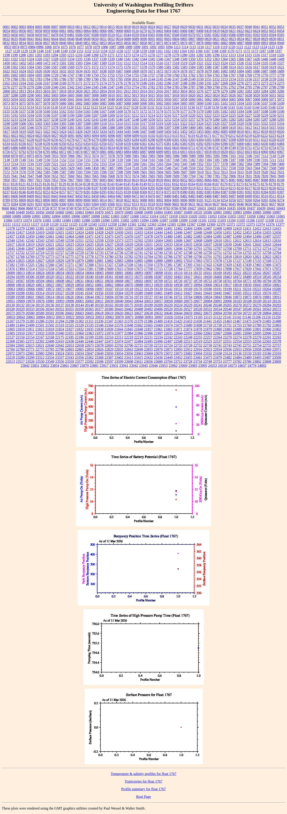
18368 (118, 277)
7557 (224, 168)
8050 (175, 180)
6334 (6, 144)
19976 (40, 301)
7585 (46, 172)
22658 (79, 345)
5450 (167, 132)
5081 (70, 103)
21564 (108, 325)
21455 (217, 321)
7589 (70, 172)
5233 (14, 119)
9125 (208, 200)
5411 (240, 128)
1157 (127, 51)
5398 (175, 128)
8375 (167, 192)
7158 (111, 160)
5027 (240, 95)
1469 (38, 63)
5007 (87, 95)
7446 (87, 168)
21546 (99, 325)
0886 (232, 43)
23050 (108, 353)
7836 (256, 176)
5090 (143, 103)
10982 (227, 212)
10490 (148, 212)
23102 (207, 353)
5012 (127, 95)
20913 (60, 317)
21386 (148, 321)
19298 (20, 293)
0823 (232, 39)
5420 (30, 132)
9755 (102, 208)
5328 (232, 123)
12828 (49, 261)
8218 (256, 188)
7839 (264, 176)
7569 (280, 168)
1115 (192, 47)
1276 (151, 55)
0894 (272, 43)
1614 (232, 67)
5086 (111, 103)
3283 (256, 91)
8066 (208, 180)
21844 (118, 329)
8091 (272, 180)
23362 (89, 357)
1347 (167, 59)
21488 (276, 321)
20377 (99, 309)
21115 (207, 317)
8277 (70, 192)
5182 (224, 111)
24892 (261, 365)
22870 (158, 349)
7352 (200, 164)
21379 (138, 321)
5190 (280, 111)
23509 (276, 357)
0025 (159, 27)
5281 (224, 119)
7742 (200, 176)
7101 (232, 156)
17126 (227, 261)
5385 (95, 128)
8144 (119, 184)
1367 (248, 59)
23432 (148, 357)
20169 (118, 305)
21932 (39, 333)
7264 (167, 164)
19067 (40, 289)
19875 (247, 297)
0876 (183, 43)
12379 (20, 228)
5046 (95, 99)
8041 (167, 180)
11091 (115, 220)
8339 (127, 192)
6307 (224, 140)
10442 (270, 208)
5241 (79, 119)
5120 (70, 107)
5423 (54, 132)
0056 (22, 31)
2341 (62, 87)
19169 (187, 289)
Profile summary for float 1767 (143, 789)
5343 (14, 128)
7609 (192, 172)
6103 (159, 136)
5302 (38, 123)
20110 (266, 301)
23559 (69, 361)
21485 (266, 321)
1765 (216, 75)
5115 (38, 107)
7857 (14, 180)
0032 (208, 27)
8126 (46, 184)
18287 (276, 273)
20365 (89, 309)
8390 (232, 192)
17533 (39, 269)
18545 (266, 277)
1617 (256, 67)
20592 (49, 313)
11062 (261, 216)
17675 (138, 269)
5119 (62, 107)
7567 (264, 168)
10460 (59, 212)
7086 (176, 156)
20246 (207, 305)
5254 (175, 119)
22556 (256, 341)
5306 (70, 123)
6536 (30, 148)
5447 (143, 132)
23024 (59, 353)
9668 (29, 208)
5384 (87, 128)
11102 (212, 220)
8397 (280, 192)
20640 (168, 313)
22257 (207, 337)
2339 (46, 87)
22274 (237, 337)
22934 (217, 349)
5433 (95, 132)
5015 (151, 95)
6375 (159, 144)
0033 (216, 27)
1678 (200, 71)
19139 (158, 289)
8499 (248, 196)
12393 (118, 228)
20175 (128, 305)
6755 (280, 148)
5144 (255, 107)
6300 (167, 140)
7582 (38, 172)
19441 (197, 293)
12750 (207, 253)
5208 (103, 115)
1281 (191, 55)
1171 (238, 51)
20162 (108, 305)
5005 (70, 95)
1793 (111, 79)
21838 (99, 329)
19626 (69, 297)
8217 (248, 188)
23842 (25, 365)
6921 (232, 152)
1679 (208, 71)
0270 (143, 31)
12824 (10, 261)
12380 (30, 228)
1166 (199, 51)
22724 (168, 345)
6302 (183, 140)
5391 (135, 128)
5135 (183, 107)
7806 (232, 176)
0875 (175, 43)
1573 (103, 67)
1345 (151, 59)
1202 (38, 55)
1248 (86, 55)
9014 (103, 200)
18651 (99, 281)
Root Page (143, 797)
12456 (276, 232)
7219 (38, 164)
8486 (208, 196)
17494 (20, 269)
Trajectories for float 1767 (143, 781)
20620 (118, 313)
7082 (143, 156)
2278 (22, 87)
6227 (22, 140)
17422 (207, 265)
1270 (103, 55)
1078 (88, 47)
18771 (247, 281)
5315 (127, 123)
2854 (103, 91)
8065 (200, 180)
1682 (224, 71)
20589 (39, 313)
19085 (79, 289)
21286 (39, 321)
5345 (22, 128)
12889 (168, 261)
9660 (5, 208)
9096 (183, 200)
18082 (128, 273)
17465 (256, 265)
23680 (158, 361)
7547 (175, 168)
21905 (10, 333)
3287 (6, 95)
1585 (200, 67)
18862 (108, 285)
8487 (216, 196)
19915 (276, 297)
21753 (237, 325)
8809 (22, 200)
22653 (69, 345)
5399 (183, 128)
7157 (103, 160)
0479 (62, 35)
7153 (70, 160)
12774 (59, 257)
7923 (38, 180)
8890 (46, 200)
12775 (69, 257)
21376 (128, 321)
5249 (143, 119)
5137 (199, 107)
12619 (30, 244)
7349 (192, 164)
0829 (264, 39)
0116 (135, 31)
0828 (256, 39)
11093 (134, 220)
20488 (138, 309)
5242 (87, 119)
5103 (232, 103)
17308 (89, 265)
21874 (187, 329)
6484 (280, 144)
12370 (220, 224)
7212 (280, 160)
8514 (280, 196)
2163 (14, 83)
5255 (183, 119)
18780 (256, 281)
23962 (173, 365)
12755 (247, 253)
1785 (54, 79)
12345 (92, 224)
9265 (264, 200)
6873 (70, 152)
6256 (54, 140)
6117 (183, 136)
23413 (128, 357)
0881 (216, 43)
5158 (30, 111)
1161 (159, 51)
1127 (8, 51)
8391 (240, 192)
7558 (232, 168)
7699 (175, 176)
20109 (256, 301)
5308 (87, 123)
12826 (30, 261)
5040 (62, 99)
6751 (248, 148)
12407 (207, 228)
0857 (135, 43)
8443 (54, 196)
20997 (158, 317)
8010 (127, 180)
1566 (46, 67)
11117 (35, 224)
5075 (22, 103)
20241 (197, 305)
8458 (95, 196)
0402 (159, 31)
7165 (151, 160)
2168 (54, 83)
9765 (166, 208)
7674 (135, 176)
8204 (143, 188)
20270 (237, 305)
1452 (22, 63)
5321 (175, 123)
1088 (120, 47)
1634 (79, 71)
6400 (240, 144)
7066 (71, 156)
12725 (49, 253)
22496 (158, 341)
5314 (119, 123)
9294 (46, 204)
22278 (247, 337)
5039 (54, 99)
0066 (103, 31)
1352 (208, 59)
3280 (232, 91)
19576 (266, 293)
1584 (192, 67)
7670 (119, 176)
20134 (30, 305)
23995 (202, 365)
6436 (264, 144)
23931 (113, 365)
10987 (276, 212)
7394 (264, 164)
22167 (39, 337)
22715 (138, 345)
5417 (6, 132)
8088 (264, 180)
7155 (87, 160)
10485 (128, 212)
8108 (280, 180)
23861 (64, 365)
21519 (59, 325)
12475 (118, 236)
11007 (124, 216)
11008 (134, 216)
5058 (183, 99)
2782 (151, 87)
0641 (30, 39)
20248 (217, 305)
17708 (148, 269)
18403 (178, 277)
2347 (111, 87)
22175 (59, 337)
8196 (87, 188)
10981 (217, 212)
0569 (183, 35)
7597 (111, 172)
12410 (237, 228)
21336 (99, 321)
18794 (266, 281)
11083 (56, 220)
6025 (38, 136)
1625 (30, 71)
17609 (108, 269)
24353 (212, 365)
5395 (151, 128)
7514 (127, 168)
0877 (192, 43)
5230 (272, 115)
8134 (78, 184)
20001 (79, 301)
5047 (103, 99)
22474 (118, 341)
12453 (247, 232)
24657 (242, 365)
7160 (127, 160)
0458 (30, 35)
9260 (248, 200)
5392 (143, 128)
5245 (111, 119)
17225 (30, 265)
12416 (10, 232)
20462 (128, 309)
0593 (264, 35)
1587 (216, 67)
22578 (276, 341)
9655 (264, 204)
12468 (79, 236)
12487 (227, 236)
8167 (216, 184)
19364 (118, 293)
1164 (183, 51)
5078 (46, 103)
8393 (256, 192)
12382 (49, 228)
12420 (49, 232)
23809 (276, 361)
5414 (264, 128)
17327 (108, 265)
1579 (151, 67)
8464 (111, 196)
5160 (46, 111)
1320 (280, 55)
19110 (119, 289)
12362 (141, 224)
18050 (69, 273)
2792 (232, 87)
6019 (272, 132)
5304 (54, 123)
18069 (109, 273)
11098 (173, 220)
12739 (128, 253)
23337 (59, 357)
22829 (108, 349)
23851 (34, 365)
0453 (272, 31)
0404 (167, 31)
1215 (70, 55)
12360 (122, 224)
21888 (237, 329)
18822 (49, 285)
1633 (70, 71)
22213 (118, 337)
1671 (151, 71)
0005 (38, 27)
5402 (208, 128)
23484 (237, 357)
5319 (159, 123)
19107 (109, 289)
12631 (148, 244)
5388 (111, 128)
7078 (111, 156)
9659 (280, 204)
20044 (138, 301)
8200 (119, 188)
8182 (14, 188)
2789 (208, 87)
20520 (168, 309)
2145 (159, 79)
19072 (50, 289)
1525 (232, 63)
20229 (187, 305)
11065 (280, 216)
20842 (20, 317)
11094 (144, 220)
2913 (135, 91)
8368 (135, 192)
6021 (6, 136)
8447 (70, 196)
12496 (256, 236)
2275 (280, 83)
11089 (95, 220)
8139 (94, 184)
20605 (89, 313)
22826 (99, 349)
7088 (184, 156)
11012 (144, 216)
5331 (256, 123)
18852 (89, 285)
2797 (264, 87)
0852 (95, 43)
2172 (87, 83)
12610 (217, 240)
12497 (266, 236)
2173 (95, 83)
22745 (237, 345)
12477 (138, 236)
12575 (128, 240)
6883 (119, 152)
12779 (99, 257)
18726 (178, 281)
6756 (6, 152)
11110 (279, 220)
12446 (178, 232)
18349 (99, 277)
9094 (167, 200)
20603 (79, 313)
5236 (38, 119)
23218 (10, 357)
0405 (175, 31)
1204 (54, 55)
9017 (111, 200)
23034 (79, 353)
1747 (70, 75)
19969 (20, 301)
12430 (118, 232)
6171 (207, 136)
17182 (10, 265)
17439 (247, 265)
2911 (119, 91)
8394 (264, 192)
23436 (158, 357)
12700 (187, 248)
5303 (46, 123)
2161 (280, 79)
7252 (95, 164)
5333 (272, 123)
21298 (69, 321)
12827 (39, 261)
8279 (79, 192)
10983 (237, 212)
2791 (224, 87)
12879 (79, 261)
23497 (266, 357)
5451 (175, 132)
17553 (69, 269)
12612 (237, 240)
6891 (167, 152)
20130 (10, 305)
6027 (55, 136)
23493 (256, 357)
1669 (135, 71)
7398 (272, 164)
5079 (54, 103)
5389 (119, 128)
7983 (87, 180)
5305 (62, 123)
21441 (207, 321)
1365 (232, 59)
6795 (46, 152)
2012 (135, 79)
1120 (231, 47)
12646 (20, 248)
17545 (59, 269)
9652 (256, 204)
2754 (135, 87)
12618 (20, 244)
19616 (59, 297)
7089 (192, 156)
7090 (200, 156)
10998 (95, 216)
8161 (167, 184)
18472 (237, 277)
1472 (46, 63)
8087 (256, 180)
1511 (119, 63)
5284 (248, 119)
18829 (69, 285)
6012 (256, 132)
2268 (224, 83)
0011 (78, 27)
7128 (280, 156)
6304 (200, 140)
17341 (138, 265)
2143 (143, 79)
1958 (127, 79)
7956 (62, 180)
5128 (134, 107)
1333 (62, 59)
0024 (151, 27)
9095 (175, 200)
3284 (264, 91)
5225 (232, 115)
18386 (148, 277)
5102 (224, 103)
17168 (266, 261)
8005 (103, 180)
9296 (54, 204)
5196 (46, 115)
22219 (138, 337)
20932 (89, 317)
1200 (22, 55)
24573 (232, 365)
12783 (138, 257)
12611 (227, 240)
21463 (227, 321)
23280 (20, 357)
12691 (168, 248)
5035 (22, 99)
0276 (151, 31)
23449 (168, 357)
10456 (39, 212)
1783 (38, 79)
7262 (151, 164)
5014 (143, 95)
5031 (272, 95)
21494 (20, 325)
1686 (256, 71)
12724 (39, 253)
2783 (159, 87)
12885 (138, 261)
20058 (168, 301)
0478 (54, 35)
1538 (6, 67)
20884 (40, 317)
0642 (38, 39)
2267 (216, 83)
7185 (216, 160)
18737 (187, 281)
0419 (216, 31)
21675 (178, 325)
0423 (248, 31)
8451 (87, 196)
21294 (59, 321)
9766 (174, 208)
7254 (111, 164)
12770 (39, 257)
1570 (79, 67)
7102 (240, 156)
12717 (10, 253)
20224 (178, 305)
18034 (59, 273)
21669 (158, 325)
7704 (192, 176)
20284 (266, 305)
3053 (175, 91)
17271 (69, 265)
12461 (49, 236)
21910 (20, 333)
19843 (217, 297)
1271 (111, 55)
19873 (237, 297)
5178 (192, 111)
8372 (151, 192)
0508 (95, 35)
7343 (175, 164)
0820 (208, 39)
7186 (224, 160)
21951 (69, 333)
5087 (119, 103)
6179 (224, 136)
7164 (143, 160)
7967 (70, 180)
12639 (227, 244)
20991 (148, 317)
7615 (240, 172)
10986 (266, 212)
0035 (232, 27)
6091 (71, 136)
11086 (85, 220)
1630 (46, 71)
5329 (240, 123)
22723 (158, 345)
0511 (119, 35)
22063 (207, 333)
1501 (62, 63)
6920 (224, 152)
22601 (20, 345)
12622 (59, 244)
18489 (247, 277)
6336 (22, 144)
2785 (175, 87)
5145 (263, 107)
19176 (197, 289)
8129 (62, 184)
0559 (135, 35)
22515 (187, 341)
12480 (168, 236)
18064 (89, 273)
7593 (79, 172)
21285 (30, 321)
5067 (248, 99)
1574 (111, 67)
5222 (208, 115)
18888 (138, 285)
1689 (280, 71)
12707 (217, 248)
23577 (79, 361)
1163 (175, 51)
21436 (197, 321)
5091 (151, 103)
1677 (192, 71)
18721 (168, 281)
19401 (158, 293)
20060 (178, 301)
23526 (30, 361)
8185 (38, 188)
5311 (111, 123)
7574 (14, 172)
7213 (6, 164)
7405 (14, 168)
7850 (6, 180)
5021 (200, 95)
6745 (200, 148)
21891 (256, 329)
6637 (127, 148)
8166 (207, 184)
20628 (148, 313)
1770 (256, 75)
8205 (151, 188)
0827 (248, 39)
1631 (54, 71)
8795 (14, 200)
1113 (177, 47)
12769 (30, 257)
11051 (202, 216)
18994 (197, 285)
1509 (103, 63)
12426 (89, 232)
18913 (148, 285)
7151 (54, 160)
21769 (247, 325)
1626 (38, 71)
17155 (256, 261)
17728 (168, 269)
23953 (163, 365)
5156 (14, 111)
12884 (128, 261)
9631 (192, 204)
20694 (217, 313)
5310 (103, 123)
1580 (159, 67)
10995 (65, 216)
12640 (237, 244)
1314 (240, 55)
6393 (208, 144)
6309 (240, 140)
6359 (127, 144)
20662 (197, 313)
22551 (227, 341)
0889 (256, 43)
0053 (280, 27)
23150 (247, 353)
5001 (38, 95)
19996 (69, 301)
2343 (79, 87)
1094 (169, 47)
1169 (222, 51)
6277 (79, 140)
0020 (143, 27)
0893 (264, 43)
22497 (168, 341)
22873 (168, 349)
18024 (40, 273)
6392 (200, 144)
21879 (207, 329)
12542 (30, 240)
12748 (187, 253)
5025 (224, 95)
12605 (168, 240)
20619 (108, 313)
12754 (237, 253)
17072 (207, 261)
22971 (276, 349)
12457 (10, 236)
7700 (183, 176)
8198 (103, 188)
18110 (178, 273)
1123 (255, 47)
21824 (59, 329)
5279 (208, 119)
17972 (276, 269)
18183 (227, 273)
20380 (108, 309)
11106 (250, 220)
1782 (30, 79)
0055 (14, 31)
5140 (223, 107)
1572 (95, 67)
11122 (63, 224)
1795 (119, 79)
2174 (103, 83)
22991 (49, 353)
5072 (280, 99)
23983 (192, 365)
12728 (69, 253)
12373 (250, 224)
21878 (197, 329)
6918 (208, 152)
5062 (208, 99)
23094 (197, 353)
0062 (70, 31)
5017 (167, 95)
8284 (95, 192)
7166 (159, 160)
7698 (167, 176)
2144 (151, 79)
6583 (54, 148)
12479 (158, 236)
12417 (20, 232)
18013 (20, 273)
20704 (237, 313)
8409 (30, 196)
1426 (256, 59)
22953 (237, 349)
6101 (143, 136)
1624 (22, 71)
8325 (119, 192)
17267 (59, 265)
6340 (54, 144)
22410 (59, 341)
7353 (208, 164)
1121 (239, 47)
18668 (118, 281)
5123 (94, 107)
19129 (148, 289)
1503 (79, 63)
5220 (192, 115)
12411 (247, 228)
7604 (159, 172)
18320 (49, 277)
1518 (175, 63)
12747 (178, 253)
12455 (266, 232)
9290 (22, 204)
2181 (151, 83)
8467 (119, 196)
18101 (168, 273)
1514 (143, 63)
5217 (175, 115)
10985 (256, 212)
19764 (187, 297)
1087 (112, 47)
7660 (70, 176)
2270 (240, 83)
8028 (151, 180)
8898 (70, 200)
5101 (216, 103)
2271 (248, 83)
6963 (272, 152)
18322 (69, 277)
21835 (89, 329)
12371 (230, 224)
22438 (69, 341)
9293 (38, 204)
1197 (278, 51)
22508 (178, 341)
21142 (237, 317)
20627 (138, 313)
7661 (79, 176)
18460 (217, 277)
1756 (143, 75)
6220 (256, 136)
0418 (208, 31)
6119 (191, 136)
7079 (119, 156)
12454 (256, 232)
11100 (193, 220)
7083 (151, 156)
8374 (159, 192)
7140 (22, 160)
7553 (208, 168)
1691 (6, 75)
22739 (207, 345)
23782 (237, 361)
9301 (70, 204)
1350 (192, 59)
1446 (264, 59)
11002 (105, 216)
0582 (216, 35)
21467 (237, 321)
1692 (14, 75)
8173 (240, 184)
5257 (192, 119)
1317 (264, 55)
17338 (128, 265)
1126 (279, 47)
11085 (76, 220)
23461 (197, 357)
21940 (59, 333)
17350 (148, 265)
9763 (150, 208)
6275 (62, 140)
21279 (20, 321)
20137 (59, 305)
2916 (159, 91)
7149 (38, 160)
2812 (14, 91)
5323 (192, 123)
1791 (103, 79)
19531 (256, 293)
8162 (175, 184)
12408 (217, 228)
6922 (240, 152)
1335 (79, 59)
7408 (22, 168)
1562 (14, 67)
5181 (216, 111)
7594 (87, 172)
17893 (217, 269)
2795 (248, 87)
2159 (272, 79)
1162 (167, 51)
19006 (207, 285)
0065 (95, 31)
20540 (227, 309)
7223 (70, 164)
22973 (20, 353)
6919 (216, 152)
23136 (237, 353)
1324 (30, 59)
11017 (163, 216)
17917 (237, 269)
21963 (89, 333)
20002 (89, 301)
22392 (39, 341)
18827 (59, 285)
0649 (87, 39)
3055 (192, 91)
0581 (208, 35)
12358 (112, 224)
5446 (135, 132)
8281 (87, 192)
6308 (232, 140)
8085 (248, 180)
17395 (187, 265)
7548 (183, 168)
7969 (79, 180)
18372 (128, 277)
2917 (167, 91)
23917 (104, 365)
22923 (207, 349)
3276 (200, 91)
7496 (119, 168)
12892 (178, 261)
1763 (200, 75)
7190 (256, 160)
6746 (208, 148)
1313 (232, 55)
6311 (256, 140)
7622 (272, 172)
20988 (139, 317)
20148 (89, 305)
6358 (119, 144)
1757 (151, 75)
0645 (62, 39)
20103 (237, 301)
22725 (178, 345)
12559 (108, 240)
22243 (178, 337)
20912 (50, 317)
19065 (20, 289)
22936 (227, 349)
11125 (73, 224)
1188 (270, 51)
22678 (99, 345)
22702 (118, 345)
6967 (280, 152)
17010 (187, 261)
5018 (175, 95)
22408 (49, 341)
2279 (30, 87)
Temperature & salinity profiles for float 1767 (143, 774)
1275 (143, 55)
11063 (270, 216)
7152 (62, 160)
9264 (256, 200)
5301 (30, 123)
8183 (22, 188)
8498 (240, 196)
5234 (22, 119)
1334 (70, 59)
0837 (46, 43)
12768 (20, 257)
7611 (207, 172)
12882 (108, 261)
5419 (22, 132)
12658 (138, 248)
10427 (191, 208)
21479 (256, 321)
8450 (79, 196)
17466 (266, 265)
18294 (10, 277)
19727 (148, 297)
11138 (82, 224)
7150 (46, 160)
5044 (79, 99)
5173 (151, 111)
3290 (30, 95)
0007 (54, 27)
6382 (175, 144)
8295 (103, 192)
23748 (207, 361)
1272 (119, 55)
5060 (192, 99)
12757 (256, 253)
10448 (10, 212)
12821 (256, 257)
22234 (158, 337)
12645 (10, 248)
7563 (248, 168)
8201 (127, 188)
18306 (30, 277)
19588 (10, 297)
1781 (22, 79)
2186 (167, 83)
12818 (227, 257)
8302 (111, 192)
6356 (103, 144)
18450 (207, 277)
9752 (86, 208)
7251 (87, 164)
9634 (208, 204)
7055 (55, 156)
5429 (87, 132)
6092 (79, 136)
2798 (272, 87)
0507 (87, 35)
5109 (280, 103)
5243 (95, 119)
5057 (175, 99)
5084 (95, 103)
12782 (128, 257)
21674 (168, 325)
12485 (217, 236)
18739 (197, 281)
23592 (89, 361)
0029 (183, 27)
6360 (135, 144)
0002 (14, 27)
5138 (207, 107)
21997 (158, 333)
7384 (248, 164)
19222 (256, 289)
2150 (200, 79)
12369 (211, 224)
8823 (38, 200)
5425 (70, 132)
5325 (208, 123)
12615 (266, 240)
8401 (6, 196)
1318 (272, 55)
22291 (266, 337)
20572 (276, 309)
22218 (128, 337)
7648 (38, 176)
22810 (89, 349)
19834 (207, 297)
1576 (127, 67)
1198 (6, 55)
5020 (192, 95)
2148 (183, 79)
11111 (6, 224)
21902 (276, 329)
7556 (216, 168)
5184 (240, 111)
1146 (40, 51)
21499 (30, 325)
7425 (54, 168)
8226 (272, 188)
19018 (237, 285)
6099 (135, 136)
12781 (118, 257)
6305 (208, 140)
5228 (256, 115)
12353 (102, 224)
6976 (38, 156)
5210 (119, 115)
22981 (30, 353)
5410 (232, 128)
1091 (144, 47)
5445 (127, 132)
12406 (197, 228)
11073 (17, 220)
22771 (30, 349)
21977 (118, 333)
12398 (148, 228)
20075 (187, 301)
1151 (79, 51)
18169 (217, 273)
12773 (49, 257)
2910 (111, 91)
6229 (38, 140)
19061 (276, 285)
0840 (62, 43)
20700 (227, 313)
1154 (103, 51)
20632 (158, 313)
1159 (143, 51)
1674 (175, 71)
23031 (69, 353)
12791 (207, 257)
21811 (30, 329)
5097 (192, 103)
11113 (25, 224)
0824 (240, 39)
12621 (49, 244)
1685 (248, 71)
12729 (79, 253)
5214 (151, 115)
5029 (256, 95)
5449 (159, 132)
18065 (99, 273)
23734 (197, 361)
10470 (99, 212)
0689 (135, 39)
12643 (266, 244)
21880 (217, 329)
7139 (14, 160)
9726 (45, 208)
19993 (59, 301)
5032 (280, 95)
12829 (59, 261)
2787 (192, 87)
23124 (227, 353)
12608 (197, 240)
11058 (251, 216)
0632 (6, 39)
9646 (240, 204)
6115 (175, 136)
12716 (276, 248)
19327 (59, 293)
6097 (119, 136)
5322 (183, 123)
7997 (95, 180)
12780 (108, 257)
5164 (79, 111)
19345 (79, 293)
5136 (191, 107)
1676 (183, 71)
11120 (54, 224)
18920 (158, 285)
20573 (10, 313)
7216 (30, 164)
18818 (20, 285)
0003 (22, 27)
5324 (200, 123)
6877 (87, 152)
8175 (256, 184)
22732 (197, 345)
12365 (171, 224)
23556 (59, 361)
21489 (10, 325)
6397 (232, 144)
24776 (252, 365)
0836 (38, 43)
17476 (10, 269)
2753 (127, 87)
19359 (108, 293)
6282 (119, 140)
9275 (6, 204)
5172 (143, 111)
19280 (276, 289)
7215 (22, 164)
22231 (148, 337)
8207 (167, 188)
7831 (248, 176)
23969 (182, 365)
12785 (158, 257)
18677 (128, 281)
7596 (103, 172)
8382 (200, 192)
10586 (207, 212)
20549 (247, 309)
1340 (119, 59)
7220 (46, 164)
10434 (221, 208)
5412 (248, 128)
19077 (69, 289)
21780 (256, 325)
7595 (95, 172)
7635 (6, 176)
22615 (30, 345)
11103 (221, 220)
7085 (168, 156)
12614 (256, 240)
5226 (240, 115)
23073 (178, 353)
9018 (119, 200)
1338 (103, 59)
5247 (127, 119)
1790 (95, 79)
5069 (264, 99)
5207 (95, 115)
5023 (208, 95)
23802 (256, 361)
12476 (128, 236)
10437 (251, 208)
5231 (280, 115)
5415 (272, 128)
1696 (46, 75)
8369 (143, 192)
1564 (30, 67)
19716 (128, 297)
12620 (39, 244)
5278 (200, 119)
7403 (6, 168)
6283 (127, 140)
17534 (49, 269)
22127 (10, 337)
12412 (256, 228)
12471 (89, 236)
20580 (30, 313)
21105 (198, 317)
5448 (151, 132)
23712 (178, 361)
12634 (178, 244)
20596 (59, 313)
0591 (248, 35)
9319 (159, 204)
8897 (62, 200)
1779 (6, 79)
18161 (207, 273)
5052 (143, 99)
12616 (276, 240)
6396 (224, 144)
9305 (103, 204)
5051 (135, 99)
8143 (111, 184)
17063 (197, 261)
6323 (264, 140)
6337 (30, 144)
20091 (217, 301)
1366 (240, 59)
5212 (135, 115)
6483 (272, 144)
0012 (87, 27)
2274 (272, 83)
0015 (111, 27)
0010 (70, 27)
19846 (227, 297)
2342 (70, 87)
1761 (183, 75)
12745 (168, 253)
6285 (143, 140)
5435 (111, 132)
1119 (223, 47)
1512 (127, 63)
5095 (183, 103)
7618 (248, 172)
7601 (143, 172)
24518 (222, 365)
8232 (280, 188)
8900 (87, 200)
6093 (87, 136)
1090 (136, 47)
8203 (135, 188)
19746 (168, 297)
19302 (30, 293)
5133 (167, 107)
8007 (111, 180)
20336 (39, 309)
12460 (39, 236)
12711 (247, 248)
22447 (99, 341)
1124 (263, 47)
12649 (49, 248)
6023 (22, 136)
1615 (240, 67)
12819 (237, 257)
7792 (224, 176)
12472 (99, 236)
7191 (264, 160)
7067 (79, 156)
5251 (159, 119)
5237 (46, 119)
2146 (167, 79)
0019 (135, 27)
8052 (183, 180)
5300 (22, 123)
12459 (30, 236)
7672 (127, 176)
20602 (69, 313)
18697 (148, 281)
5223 (216, 115)
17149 (247, 261)
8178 (272, 184)
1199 (14, 55)
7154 (79, 160)
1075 (64, 47)
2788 (200, 87)
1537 (280, 63)
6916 (192, 152)
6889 (159, 152)
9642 (224, 204)
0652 (111, 39)
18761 (227, 281)
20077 (197, 301)
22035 (168, 333)
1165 (191, 51)
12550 (69, 240)
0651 (103, 39)
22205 (99, 337)
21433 (187, 321)
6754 (272, 148)
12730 (89, 253)
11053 (212, 216)
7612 (216, 172)
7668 (111, 176)
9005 (95, 200)
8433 (38, 196)
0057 (30, 31)
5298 (6, 123)
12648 (39, 248)
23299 (30, 357)
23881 (94, 365)
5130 (142, 107)
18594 (39, 281)
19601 (30, 297)
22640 (49, 345)
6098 (127, 136)
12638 (217, 244)
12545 (49, 240)
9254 (224, 200)
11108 (269, 220)
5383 (79, 128)
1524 (224, 63)
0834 (22, 43)
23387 (108, 357)
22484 (138, 341)
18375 (138, 277)
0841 (70, 43)
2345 (95, 87)
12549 (59, 240)
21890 (247, 329)
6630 (79, 148)
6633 (103, 148)
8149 (143, 184)
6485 (6, 148)
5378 (54, 128)
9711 (37, 208)
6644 (183, 148)
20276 (256, 305)
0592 (256, 35)
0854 (111, 43)
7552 (200, 168)
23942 (133, 365)
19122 (138, 289)
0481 (70, 35)
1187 (262, 51)
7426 (62, 168)
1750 (95, 75)
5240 (70, 119)
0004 (30, 27)
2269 (232, 83)
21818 (49, 329)
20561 (256, 309)
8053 (192, 180)
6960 (264, 152)
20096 (227, 301)
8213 (216, 188)
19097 (99, 289)
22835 (118, 349)
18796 (276, 281)
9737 (53, 208)
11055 (231, 216)
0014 (103, 27)
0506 (79, 35)
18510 (256, 277)
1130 (32, 51)
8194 (79, 188)
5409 (224, 128)
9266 (272, 200)
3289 (22, 95)
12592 (138, 240)
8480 (167, 196)
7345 (183, 164)
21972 (99, 333)
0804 (175, 39)
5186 (248, 111)
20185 (138, 305)
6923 (248, 152)
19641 (79, 297)
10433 (211, 208)
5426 (79, 132)
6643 (175, 148)
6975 (30, 156)
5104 (240, 103)
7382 (240, 164)
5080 (62, 103)
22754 (256, 345)
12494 (247, 236)
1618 (264, 67)
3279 (224, 91)
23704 (168, 361)
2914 (143, 91)
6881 (103, 152)
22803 (69, 349)
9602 (175, 204)
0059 (46, 31)
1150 (72, 51)
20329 (20, 309)
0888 (248, 43)
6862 (54, 152)
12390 (108, 228)
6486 (14, 148)
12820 (247, 257)
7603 (151, 172)
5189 (272, 111)
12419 (39, 232)
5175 (167, 111)
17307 (79, 265)
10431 (201, 208)
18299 (20, 277)
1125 (271, 47)
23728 (187, 361)
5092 (159, 103)
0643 (46, 39)
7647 (30, 176)
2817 (54, 91)
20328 (10, 309)
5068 (256, 99)
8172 (232, 184)
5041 (70, 99)
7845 (272, 176)
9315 (143, 204)
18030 (50, 273)
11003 (115, 216)
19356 (99, 293)
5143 (247, 107)
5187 (256, 111)
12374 (260, 224)
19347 (89, 293)
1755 (135, 75)
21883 (227, 329)
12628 (118, 244)
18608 (59, 281)
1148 (56, 51)
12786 (168, 257)
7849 (280, 176)
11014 (154, 216)
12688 (158, 248)
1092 (153, 47)
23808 (266, 361)
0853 (103, 43)
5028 (248, 95)
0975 (23, 47)
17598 (99, 269)
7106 (248, 156)
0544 (127, 35)
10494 (158, 212)
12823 (276, 257)
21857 (148, 329)
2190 (200, 83)
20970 (119, 317)
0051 (264, 27)
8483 (192, 196)
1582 (175, 67)
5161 (54, 111)
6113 (167, 136)
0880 (208, 43)
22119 (276, 333)
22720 (148, 345)
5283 (240, 119)
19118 (128, 289)
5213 (143, 115)
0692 (159, 39)
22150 (20, 337)
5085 (103, 103)
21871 (178, 329)
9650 (248, 204)
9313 (135, 204)
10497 (178, 212)
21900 (266, 329)
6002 (216, 132)
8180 (6, 188)
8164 (191, 184)
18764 (237, 281)
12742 (148, 253)
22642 (59, 345)
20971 (129, 317)
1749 (87, 75)
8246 (22, 192)
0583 (224, 35)
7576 (22, 172)
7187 (232, 160)
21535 (89, 325)
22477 (128, 341)
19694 (108, 297)
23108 (217, 353)
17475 (276, 265)
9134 (216, 200)
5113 (22, 107)
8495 (224, 196)
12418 (30, 232)
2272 (256, 83)
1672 (159, 71)
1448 (272, 59)
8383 (208, 192)
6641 (159, 148)
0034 (224, 27)
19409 (168, 293)
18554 (276, 277)
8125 (38, 184)
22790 (59, 349)
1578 (143, 67)
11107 (260, 220)
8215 (232, 188)
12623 (69, 244)
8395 (272, 192)
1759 (167, 75)
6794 (38, 152)
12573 (118, 240)
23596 (99, 361)
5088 (127, 103)
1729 (54, 75)
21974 (108, 333)
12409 (227, 228)
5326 (216, 123)
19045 (256, 285)
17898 (227, 269)
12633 (168, 244)
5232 (6, 119)
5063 (216, 99)
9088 (143, 200)
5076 (30, 103)
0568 (175, 35)
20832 (276, 313)
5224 (224, 115)
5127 (126, 107)
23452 (178, 357)
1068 (48, 47)
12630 (138, 244)
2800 (6, 91)
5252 (167, 119)
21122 (217, 317)
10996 (75, 216)
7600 (135, 172)
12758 (266, 253)
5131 (150, 107)
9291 (30, 204)
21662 (138, 325)
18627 (69, 281)
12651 (69, 248)
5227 (248, 115)
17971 (266, 269)
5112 (14, 107)
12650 (59, 248)
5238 (54, 119)
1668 (127, 71)
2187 (175, 83)
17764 (178, 269)
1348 (175, 59)
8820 (30, 200)
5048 (111, 99)
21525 (69, 325)
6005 (224, 132)
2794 (240, 87)
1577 (135, 67)
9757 (110, 208)
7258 (127, 164)
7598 (119, 172)
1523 (216, 63)
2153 (224, 79)
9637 (216, 204)
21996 (148, 333)
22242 (168, 337)
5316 (135, 123)
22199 (89, 337)
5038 (46, 99)
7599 (127, 172)
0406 (183, 31)
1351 (200, 59)
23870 (84, 365)
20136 (49, 305)
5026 (232, 95)
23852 (44, 365)
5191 (6, 115)
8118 (14, 184)
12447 (187, 232)
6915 (183, 152)
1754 (127, 75)
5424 (62, 132)
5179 (200, 111)
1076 (72, 47)
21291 (49, 321)
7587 (62, 172)
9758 (118, 208)
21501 (39, 325)
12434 (148, 232)
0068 (119, 31)
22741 (217, 345)
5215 (159, 115)
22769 (20, 349)
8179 (280, 184)
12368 (201, 224)
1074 (56, 47)
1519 (183, 63)
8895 (54, 200)
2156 (248, 79)
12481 (178, 236)
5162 (62, 111)
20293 (276, 305)
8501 (256, 196)
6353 (79, 144)
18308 (39, 277)
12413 (266, 228)
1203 (46, 55)
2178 (127, 83)
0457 (22, 35)
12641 (247, 244)
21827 (69, 329)
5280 (216, 119)
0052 (272, 27)
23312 (39, 357)
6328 (272, 140)
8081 (232, 180)
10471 (108, 212)
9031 (135, 200)
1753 (119, 75)
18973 (187, 285)
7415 (38, 168)
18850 (79, 285)
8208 (175, 188)
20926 (79, 317)
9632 (200, 204)
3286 (280, 91)
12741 (138, 253)
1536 (272, 63)
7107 (256, 156)
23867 (74, 365)
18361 (108, 277)
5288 (272, 119)
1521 (200, 63)
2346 (103, 87)
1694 (30, 75)
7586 (54, 172)
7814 (240, 176)
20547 (237, 309)
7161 (135, 160)
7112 (264, 156)
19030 (247, 285)
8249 (30, 192)
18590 (30, 281)
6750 (240, 148)
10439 (261, 208)
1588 (224, 67)
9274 (280, 200)
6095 (103, 136)
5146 (272, 107)
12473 (108, 236)
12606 (178, 240)
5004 (62, 95)
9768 (183, 208)
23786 (247, 361)
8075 (224, 180)
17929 (247, 269)
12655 (108, 248)
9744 (61, 208)
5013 (135, 95)
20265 (227, 305)
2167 (46, 83)
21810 (20, 329)
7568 (272, 168)
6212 (232, 136)
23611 (138, 361)
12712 (256, 248)
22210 (108, 337)
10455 (30, 212)
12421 (59, 232)
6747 (216, 148)
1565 (38, 67)
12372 (240, 224)
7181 (183, 160)
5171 (135, 111)
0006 (46, 27)
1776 (264, 75)
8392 (248, 192)
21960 (79, 333)
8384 (216, 192)
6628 (62, 148)
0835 (30, 43)
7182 (192, 160)
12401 (168, 228)
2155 (240, 79)
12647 (30, 248)
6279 (95, 140)
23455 (187, 357)
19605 (39, 297)
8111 (6, 184)
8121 (22, 184)
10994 (56, 216)
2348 (119, 87)
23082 (187, 353)
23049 (99, 353)
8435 (46, 196)
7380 (232, 164)
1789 (87, 79)
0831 (280, 39)
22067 (217, 333)
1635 (87, 71)
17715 (158, 269)
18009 (10, 273)
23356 (79, 357)
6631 (87, 148)
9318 (151, 204)
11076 (37, 220)
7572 (6, 172)
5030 (264, 95)
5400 (192, 128)
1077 (80, 47)
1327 (46, 59)
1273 (127, 55)
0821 (216, 39)
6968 (6, 156)
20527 (187, 309)
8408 (22, 196)
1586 (208, 67)
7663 (87, 176)
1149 (64, 51)
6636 (119, 148)
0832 (6, 43)
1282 (199, 55)
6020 (280, 132)
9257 (240, 200)
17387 (178, 265)
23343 (69, 357)
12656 (118, 248)
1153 (95, 51)
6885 (135, 152)
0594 (272, 35)
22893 (178, 349)
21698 (197, 325)
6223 (272, 136)
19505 (237, 293)
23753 (217, 361)
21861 (158, 329)
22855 (148, 349)
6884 (127, 152)
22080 (227, 333)
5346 (30, 128)
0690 (143, 39)
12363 (151, 224)
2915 (151, 91)
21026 (168, 317)
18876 (128, 285)
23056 (128, 353)
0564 (143, 35)
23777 (227, 361)
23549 (49, 361)
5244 (103, 119)
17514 (30, 269)
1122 (247, 47)
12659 (148, 248)
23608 (128, 361)
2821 (87, 91)
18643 (89, 281)
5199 (70, 115)
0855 (119, 43)
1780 (14, 79)
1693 (22, 75)
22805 (79, 349)
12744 (158, 253)
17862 (207, 269)
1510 (111, 63)
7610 (200, 172)
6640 (151, 148)
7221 (54, 164)
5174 (159, 111)
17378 (158, 265)
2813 (22, 91)
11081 (47, 220)
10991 (36, 216)
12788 (187, 257)
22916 (197, 349)
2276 (6, 87)
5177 (183, 111)
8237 (6, 192)
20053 (148, 301)
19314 (39, 293)
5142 (239, 107)
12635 (187, 244)
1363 (216, 59)
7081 (135, 156)
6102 (151, 136)
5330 (248, 123)
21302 (79, 321)
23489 (247, 357)
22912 (187, 349)
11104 (231, 220)
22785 (49, 349)
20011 (99, 301)
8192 (62, 188)
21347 (108, 321)
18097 (148, 273)
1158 (135, 51)
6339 (46, 144)
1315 (248, 55)
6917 (200, 152)
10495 (168, 212)
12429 (108, 232)
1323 (22, 59)
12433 (138, 232)
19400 (148, 293)
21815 (39, 329)
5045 (87, 99)
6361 (143, 144)
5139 (215, 107)
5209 (111, 115)
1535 (264, 63)
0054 (6, 31)
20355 (69, 309)
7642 (22, 176)
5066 (240, 99)
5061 (200, 99)
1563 (22, 67)
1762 (192, 75)
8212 (208, 188)
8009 (119, 180)
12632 (158, 244)
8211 (199, 188)
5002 (46, 95)
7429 (70, 168)
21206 (256, 317)
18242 (256, 273)
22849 (138, 349)
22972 (10, 353)
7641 (14, 176)
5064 (224, 99)
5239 (62, 119)
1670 (143, 71)
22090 (247, 333)
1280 (183, 55)
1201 (30, 55)
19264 (266, 289)
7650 (46, 176)
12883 (118, 261)
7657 (62, 176)
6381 (167, 144)
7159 (119, 160)
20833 (10, 317)
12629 (128, 244)
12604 (158, 240)
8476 (151, 196)
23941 (123, 365)
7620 (264, 172)
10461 (69, 212)
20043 (128, 301)
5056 (167, 99)
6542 (46, 148)
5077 (38, 103)
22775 (39, 349)
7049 (46, 156)
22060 (197, 333)
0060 (54, 31)
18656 (108, 281)
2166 (38, 83)
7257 (119, 164)
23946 (153, 365)
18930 (168, 285)
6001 (208, 132)
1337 (95, 59)
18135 (197, 273)
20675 (207, 313)
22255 (197, 337)
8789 (6, 200)
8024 (143, 180)
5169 (119, 111)
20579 (20, 313)
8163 (183, 184)
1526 (240, 63)
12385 (79, 228)
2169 (62, 83)
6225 (6, 140)
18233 (246, 273)
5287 (264, 119)
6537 (38, 148)
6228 (30, 140)
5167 (103, 111)
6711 (191, 148)
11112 (16, 224)
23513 (10, 361)
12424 (79, 232)
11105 (241, 220)
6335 (14, 144)
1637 (95, 71)
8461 (103, 196)
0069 (127, 31)
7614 (232, 172)
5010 (111, 95)
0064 (87, 31)
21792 (266, 325)
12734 (108, 253)
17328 (118, 265)
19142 (168, 289)
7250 (79, 164)
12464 (69, 236)
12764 (276, 253)
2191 (208, 83)
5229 (264, 115)
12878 (69, 261)
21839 (108, 329)
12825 (20, 261)
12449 (207, 232)
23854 (54, 365)
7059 (63, 156)
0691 (151, 39)
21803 (276, 325)
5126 (118, 107)
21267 (10, 321)
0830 (272, 39)
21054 (178, 317)
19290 (10, 293)
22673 (89, 345)
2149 (192, 79)
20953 (99, 317)
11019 (183, 216)
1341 (127, 59)
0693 (167, 39)
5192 (14, 115)
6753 (264, 148)
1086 (104, 47)
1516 (159, 63)
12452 (237, 232)
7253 (103, 164)
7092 (208, 156)
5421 (38, 132)
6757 (14, 152)
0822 (224, 39)
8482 (183, 196)
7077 (103, 156)
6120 (199, 136)
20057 (158, 301)
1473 (54, 63)
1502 (70, 63)
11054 (222, 216)
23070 (158, 353)
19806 (197, 297)
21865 (168, 329)
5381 (70, 128)
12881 (99, 261)
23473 (207, 357)
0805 (183, 39)
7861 (22, 180)
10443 (280, 208)
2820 (79, 91)
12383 (59, 228)
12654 (99, 248)
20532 (207, 309)
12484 (207, 236)
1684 (240, 71)
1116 (200, 47)
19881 (266, 297)
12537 (276, 236)
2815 (38, 91)
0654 (119, 39)
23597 (108, 361)
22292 (276, 337)
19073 (59, 289)
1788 (79, 79)
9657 (272, 204)
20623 (128, 313)
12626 (99, 244)
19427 (187, 293)
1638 (103, 71)
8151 (151, 184)
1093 (161, 47)
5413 (256, 128)
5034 (14, 99)
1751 (103, 75)
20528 (197, 309)
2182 (159, 83)
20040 (118, 301)
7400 (280, 164)
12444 (158, 232)
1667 (119, 71)
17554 (79, 269)
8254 (54, 192)
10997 (85, 216)
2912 (127, 91)
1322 (14, 59)
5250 (151, 119)
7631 (280, 172)
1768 (240, 75)
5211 (127, 115)
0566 (159, 35)
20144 (79, 305)
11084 (66, 220)
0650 (95, 39)
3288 (14, 95)
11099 (183, 220)
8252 (38, 192)
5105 (248, 103)
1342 (135, 59)
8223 (264, 188)
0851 (87, 43)
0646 (70, 39)
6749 (232, 148)
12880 (89, 261)
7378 (224, 164)
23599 (118, 361)
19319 (49, 293)
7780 (208, 176)
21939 (49, 333)
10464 (89, 212)
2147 (175, 79)
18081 (119, 273)
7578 (30, 172)
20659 (187, 313)
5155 (6, 111)
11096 (154, 220)
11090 (105, 220)
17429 (227, 265)
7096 (224, 156)
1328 (54, 59)
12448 (197, 232)
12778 (89, 257)
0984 (31, 47)
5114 (30, 107)
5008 (95, 95)
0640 (22, 39)
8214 (224, 188)
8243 (14, 192)
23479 (217, 357)
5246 (119, 119)
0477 (46, 35)
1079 (96, 47)
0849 (79, 43)
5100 (208, 103)
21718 (207, 325)
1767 (232, 75)
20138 (69, 305)
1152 (87, 51)
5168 (111, 111)
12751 (217, 253)
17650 (128, 269)
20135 (39, 305)
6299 (159, 140)
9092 (159, 200)
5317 (143, 123)
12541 (20, 240)
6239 (46, 140)
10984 (247, 212)
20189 (148, 305)
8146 (135, 184)
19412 (178, 293)
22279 (256, 337)
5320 (167, 123)
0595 (280, 35)
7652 (54, 176)
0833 (14, 43)
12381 (39, 228)
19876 (256, 297)
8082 (240, 180)
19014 (217, 285)
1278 (167, 55)
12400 (158, 228)
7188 (240, 160)
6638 (135, 148)
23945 (143, 365)
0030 (192, 27)
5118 (54, 107)
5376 (38, 128)
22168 (49, 337)
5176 (175, 111)
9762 (142, 208)
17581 (89, 269)
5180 (208, 111)
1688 (272, 71)
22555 (247, 341)
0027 (167, 27)
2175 (111, 83)
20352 (59, 309)
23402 (118, 357)
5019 (183, 95)
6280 (103, 140)
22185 (69, 337)
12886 (148, 261)
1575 (119, 67)
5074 (14, 103)
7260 (135, 164)
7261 (143, 164)
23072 (168, 353)
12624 (79, 244)
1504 (87, 63)
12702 (207, 248)
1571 (87, 67)
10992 (46, 216)
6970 (14, 156)
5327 (224, 123)
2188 (183, 83)
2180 (143, 83)
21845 (128, 329)
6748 (224, 148)
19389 (138, 293)
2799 (280, 87)
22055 (187, 333)
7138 (6, 160)
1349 (183, 59)
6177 (216, 136)
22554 (237, 341)
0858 (143, 43)
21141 (227, 317)
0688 (127, 39)
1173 (254, 51)
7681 (143, 176)
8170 (224, 184)
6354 (87, 144)
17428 (217, 265)
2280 (38, 87)
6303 (192, 140)
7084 (159, 156)
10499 (187, 212)
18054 (79, 273)
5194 (30, 115)
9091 (151, 200)
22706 (128, 345)
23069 (148, 353)
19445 (217, 293)
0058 (38, 31)
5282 (232, 119)
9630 (183, 204)
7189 (248, 160)
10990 (26, 216)
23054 (118, 353)
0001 (6, 27)
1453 (30, 63)
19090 (89, 289)
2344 (87, 87)
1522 (208, 63)
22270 (227, 337)
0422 (240, 31)
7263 (159, 164)
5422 (46, 132)
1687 (264, 71)
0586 (232, 35)
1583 (183, 67)
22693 (108, 345)
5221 (200, 115)
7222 (62, 164)
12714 (266, 248)
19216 (246, 289)
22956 (247, 349)
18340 (89, 277)
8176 (264, 184)
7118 (272, 156)
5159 (38, 111)
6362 (151, 144)
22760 (10, 349)
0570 (192, 35)
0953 (7, 47)
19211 (237, 289)
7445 (79, 168)
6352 (70, 144)
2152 (216, 79)
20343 (49, 309)
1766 (224, 75)
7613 (224, 172)
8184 (30, 188)
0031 (200, 27)
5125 (110, 107)
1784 (46, 79)
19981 (50, 301)
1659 (111, 71)
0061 (62, 31)
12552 (89, 240)
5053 (151, 99)
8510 (264, 196)
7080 (127, 156)
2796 (256, 87)
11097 (163, 220)
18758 (217, 281)
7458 (95, 168)
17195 (20, 265)
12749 (197, 253)
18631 (79, 281)
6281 (111, 140)
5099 (200, 103)
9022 (127, 200)
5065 (232, 99)
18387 (158, 277)
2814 (30, 91)
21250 (276, 317)
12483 (197, 236)
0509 (103, 35)
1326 (38, 59)
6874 (79, 152)
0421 (232, 31)
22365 (20, 341)
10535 (197, 212)
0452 (264, 31)
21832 (79, 329)
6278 (87, 140)
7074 (95, 156)
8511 (272, 196)
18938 (178, 285)
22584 (10, 345)
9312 (127, 204)
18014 (30, 273)
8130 (70, 184)
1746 (62, 75)
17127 (237, 261)
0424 (256, 31)
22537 (217, 341)
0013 (95, 27)
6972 (22, 156)
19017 (227, 285)
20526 (178, 309)
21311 (89, 321)
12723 (30, 253)
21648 (128, 325)
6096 (111, 136)
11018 (173, 216)
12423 (69, 232)
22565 (266, 341)
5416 (280, 128)
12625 (89, 244)
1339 (111, 59)
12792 (217, 257)
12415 (276, 228)
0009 (62, 27)
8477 (159, 196)
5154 (280, 107)
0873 (159, 43)
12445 (168, 232)
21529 (79, 325)
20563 (266, 309)
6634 (111, 148)
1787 (70, 79)
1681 (216, 71)
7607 (183, 172)
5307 (79, 123)
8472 (135, 196)
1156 (119, 51)
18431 (197, 277)
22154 (30, 337)
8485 (200, 196)
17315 (99, 265)
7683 (151, 176)
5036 (30, 99)
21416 (168, 321)
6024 (30, 136)
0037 (240, 27)
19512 (247, 293)
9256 (232, 200)
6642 (167, 148)
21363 (118, 321)
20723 (247, 313)
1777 (272, 75)
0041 (256, 27)
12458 (20, 236)
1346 (159, 59)
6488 (22, 148)
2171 (79, 83)
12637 (207, 244)
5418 (14, 132)
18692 (138, 281)
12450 (217, 232)
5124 (102, 107)
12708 (227, 248)
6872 (62, 152)
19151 (178, 289)
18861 (99, 285)
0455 (6, 35)
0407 (192, 31)
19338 (69, 293)
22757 (276, 345)
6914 (175, 152)
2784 (167, 87)
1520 (192, 63)
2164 (22, 83)
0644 (54, 39)
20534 (217, 309)
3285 (272, 91)
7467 (103, 168)
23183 (256, 353)
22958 (256, 349)
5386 (103, 128)
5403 (216, 128)
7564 (256, 168)
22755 (266, 345)
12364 (161, 224)
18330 (79, 277)
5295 (280, 119)
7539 (151, 168)
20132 (20, 305)
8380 (183, 192)
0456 (14, 35)
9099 (192, 200)
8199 (111, 188)
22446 (89, 341)
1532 (248, 63)
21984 (128, 333)
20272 (247, 305)
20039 (108, 301)
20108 (247, 301)
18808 (10, 285)
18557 (10, 281)
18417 (187, 277)
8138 (86, 184)
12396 (138, 228)
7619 (256, 172)
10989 (16, 216)
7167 (167, 160)
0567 (167, 35)
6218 (240, 136)
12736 (118, 253)
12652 (79, 248)
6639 (143, 148)
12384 (69, 228)
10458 (49, 212)
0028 (175, 27)
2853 (95, 91)
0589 (240, 35)
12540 (10, 240)
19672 (99, 297)
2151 (208, 79)
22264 (217, 337)
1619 (272, 67)
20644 (178, 313)
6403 (256, 144)
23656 (148, 361)
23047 (89, 353)
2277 (14, 87)
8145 (127, 184)
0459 (38, 35)
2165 (30, 83)
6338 (38, 144)
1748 (79, 75)
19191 (217, 289)
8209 (183, 188)
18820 (30, 285)
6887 (143, 152)
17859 (197, 269)
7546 (167, 168)
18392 (168, 277)
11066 (8, 220)
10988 (6, 216)
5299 (14, 123)
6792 (22, 152)
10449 (20, 212)
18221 (237, 273)
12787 (178, 257)
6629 (70, 148)
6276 (70, 140)
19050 (266, 285)
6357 (111, 144)
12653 (89, 248)
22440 (79, 341)
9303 (87, 204)
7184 (208, 160)
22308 (10, 341)
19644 (89, 297)
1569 (70, 67)
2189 (192, 83)
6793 (30, 152)
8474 (143, 196)
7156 (95, 160)
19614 (49, 297)
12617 (10, 244)
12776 (79, 257)
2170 (70, 83)
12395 (128, 228)
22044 (178, 333)
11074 (27, 220)
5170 (127, 111)
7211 (272, 160)
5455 (200, 132)
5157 (22, 111)
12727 (59, 253)
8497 (232, 196)
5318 (151, 123)
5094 (175, 103)
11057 (241, 216)
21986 (138, 333)
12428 (99, 232)
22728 (187, 345)
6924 (256, 152)
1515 (151, 63)
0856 (127, 43)
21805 (10, 329)
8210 (192, 188)
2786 (183, 87)
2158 (264, 79)
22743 (227, 345)
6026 (46, 136)
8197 (95, 188)
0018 (127, 27)
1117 (208, 47)
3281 (240, 91)
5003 (54, 95)
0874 (167, 43)
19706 (118, 297)
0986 (39, 47)
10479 (118, 212)
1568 (62, 67)
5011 (119, 95)
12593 (148, 240)
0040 (248, 27)
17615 (118, 269)
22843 (128, 349)
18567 (20, 281)
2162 (6, 83)
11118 (44, 224)
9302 (79, 204)
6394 (216, 144)
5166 (95, 111)
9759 (126, 208)
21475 (247, 321)
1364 (224, 59)
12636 (197, 244)
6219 (248, 136)
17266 (49, 265)
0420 (224, 31)
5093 (167, 103)
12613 (247, 240)
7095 (216, 156)
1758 (159, 75)
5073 (6, 103)
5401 (200, 128)
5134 (175, 107)
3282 (248, 91)
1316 (256, 55)
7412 (30, 168)
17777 (187, 269)
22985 (39, 353)
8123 (30, 184)
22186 (79, 337)
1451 (14, 63)
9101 (200, 200)
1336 (87, 59)
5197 (54, 115)
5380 (62, 128)
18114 (187, 273)
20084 (207, 301)
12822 (266, 257)
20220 (168, 305)
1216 (78, 55)
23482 (227, 357)
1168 (214, 51)
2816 (46, 91)
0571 (200, 35)
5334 (280, 123)
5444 (119, 132)
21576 (118, 325)
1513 (135, 63)
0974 (15, 47)
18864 (118, 285)
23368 (99, 357)
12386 (89, 228)
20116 (276, 301)
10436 (241, 208)
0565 (151, 35)
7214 (14, 164)
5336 (6, 128)
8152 (159, 184)
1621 (280, 67)
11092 (124, 220)
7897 (30, 180)
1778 (280, 75)
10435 (231, 208)
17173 (276, 261)
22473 (108, 341)
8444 (62, 196)
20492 (148, 309)
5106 (256, 103)
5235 (30, 119)
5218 (183, 115)
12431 (128, 232)
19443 (207, 293)
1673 (167, 71)
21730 (217, 325)
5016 (159, 95)
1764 (208, 75)
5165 (87, 111)
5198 (62, 115)
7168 (175, 160)
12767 (10, 257)
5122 (86, 107)
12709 (237, 248)
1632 (62, 71)
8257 (62, 192)
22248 (187, 337)
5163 (70, 111)
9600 (167, 204)
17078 (217, 261)
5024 (216, 95)
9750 (78, 208)
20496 (158, 309)
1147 (48, 51)
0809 (200, 39)
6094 (95, 136)
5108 (272, 103)
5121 (78, 107)
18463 (227, 277)
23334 (49, 357)
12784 (148, 257)
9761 (134, 208)
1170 (230, 51)
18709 (158, 281)
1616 (248, 67)
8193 (70, 188)
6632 (95, 148)
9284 (14, 204)
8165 (199, 184)
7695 (159, 176)
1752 (111, 75)
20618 (99, 313)
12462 (59, 236)
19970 (30, 301)
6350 (62, 144)
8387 (224, 192)
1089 (128, 47)
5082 (79, 103)
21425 (178, 321)
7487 (111, 168)
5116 (46, 107)
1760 (175, 75)
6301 (175, 140)
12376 (270, 224)
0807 (192, 39)
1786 (62, 79)
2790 (216, 87)
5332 (264, 123)
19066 (30, 289)
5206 (87, 115)
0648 (79, 39)
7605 (167, 172)
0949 (280, 43)
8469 (127, 196)
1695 (38, 75)
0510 (111, 35)
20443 (118, 309)
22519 (197, 341)
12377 (280, 224)
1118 (216, 47)
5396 (159, 128)
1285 (207, 55)
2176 (119, 83)
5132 (159, 107)
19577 (276, 293)
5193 (22, 115)
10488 (138, 212)
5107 (264, 103)
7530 (143, 168)
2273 (264, 83)
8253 (46, 192)
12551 (79, 240)
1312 (224, 55)
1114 (184, 47)
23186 (266, 353)
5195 (38, 115)
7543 (159, 168)
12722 (20, 253)
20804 (266, 313)
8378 (175, 192)
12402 (178, 228)
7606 (175, 172)
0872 (151, 43)
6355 (95, 144)
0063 (79, 31)
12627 (108, 244)
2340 (54, 87)
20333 (30, 309)
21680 (187, 325)
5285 (256, 119)
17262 (39, 265)
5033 (6, 99)
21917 (30, 333)
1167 (207, 51)
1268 (94, 55)
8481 (175, 196)
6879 (95, 152)
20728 (256, 313)
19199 (227, 289)
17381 (168, 265)
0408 (200, 31)
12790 (197, 257)
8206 (159, 188)
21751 (227, 325)
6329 (280, 140)
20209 (158, 305)
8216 (240, 188)
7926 (46, 180)
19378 (128, 293)
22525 (207, 341)
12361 (132, 224)
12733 (99, 253)
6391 (192, 144)
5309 (95, 123)
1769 (248, 75)
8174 (248, 184)
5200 (79, 115)
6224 (280, 136)
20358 (79, 309)
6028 (63, 136)
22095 (256, 333)
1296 (216, 55)
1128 (16, 51)
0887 (240, 43)
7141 (30, 160)
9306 (111, 204)
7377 (216, 164)
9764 (158, 208)
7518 (135, 168)
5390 (127, 128)
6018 (264, 132)
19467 (227, 293)
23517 (20, 361)
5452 (183, 132)
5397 (167, 128)
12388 (99, 228)
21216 (266, 317)
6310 (248, 140)
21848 (138, 329)
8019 (135, 180)
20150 (99, 305)
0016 (119, 27)
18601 (49, 281)
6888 (151, 152)
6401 (248, 144)
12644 (276, 244)
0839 (54, 43)
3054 (183, 91)
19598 (20, 297)
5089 (135, 103)
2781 (143, 87)
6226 (14, 140)
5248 (135, 119)
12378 (10, 228)
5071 (272, 99)
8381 (192, 192)
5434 (103, 132)
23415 (138, 357)
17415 (197, 265)
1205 (62, 55)
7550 (192, 168)
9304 (95, 204)
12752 (227, 253)
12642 (256, 244)
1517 (167, 63)
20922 (69, 317)
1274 (135, 55)
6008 (232, 132)
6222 (264, 136)
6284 (135, 140)
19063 (10, 289)
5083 (87, 103)
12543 (39, 240)
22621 (39, 345)
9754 (94, 208)
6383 (183, 144)
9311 (119, 204)
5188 (264, 111)
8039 (159, 180)
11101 (202, 220)
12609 (207, 240)
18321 (59, 277)
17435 (237, 265)
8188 (46, 188)
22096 (266, 333)
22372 (30, 341)
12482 (187, 236)
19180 (207, 289)
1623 (14, 71)
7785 (216, 176)
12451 (227, 232)
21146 (246, 317)
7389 (256, 164)
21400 (158, 321)
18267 (266, 273)
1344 (143, 59)
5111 (6, 107)
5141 (231, 107)
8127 (54, 184)
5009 (103, 95)
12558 (99, 240)
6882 (111, 152)
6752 (256, 148)
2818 (62, 91)
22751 (247, 345)
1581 (167, 67)
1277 (159, 55)
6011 (248, 132)
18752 (207, 281)
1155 (111, 51)
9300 (62, 204)
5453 (192, 132)
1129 (24, 51)
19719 (138, 297)
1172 (246, 51)
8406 (14, 196)
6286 (151, 140)
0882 (224, 43)
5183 (232, 111)
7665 (95, 176)
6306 (216, 140)
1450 (6, 63)
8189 (54, 188)
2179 (135, 83)
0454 (280, 31)
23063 (138, 353)
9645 (232, 204)
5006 (79, 95)
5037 (38, 99)
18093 (138, 273)
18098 (158, 273)
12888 (158, 261)
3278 (216, 91)
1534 (256, 63)
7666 (103, 176)
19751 (178, 297)
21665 (148, 325)
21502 (49, 325)
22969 (266, 349)
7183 (200, 160)
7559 (240, 168)
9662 (13, 208)
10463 (79, 212)
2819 (70, 91)
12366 (181, 224)
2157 (256, 79)
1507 (95, 63)
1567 (54, 67)
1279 (175, 55)
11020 (192, 216)
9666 (21, 208)
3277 (208, 91)
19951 (10, 301)
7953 (54, 180)
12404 (187, 228)
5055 (159, 99)
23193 (276, 353)
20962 (109, 317)
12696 (178, 248)
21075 (188, 317)
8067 (216, 180)
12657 (128, 248)
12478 (148, 236)
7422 (46, 168)
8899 (79, 200)
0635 (14, 39)
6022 (14, 136)
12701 (197, 248)
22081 (237, 333)
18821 (39, 285)
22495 (148, 341)
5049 (119, 99)
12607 (187, 240)
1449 (280, 59)
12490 (237, 236)
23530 (39, 361)
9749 (70, 208)
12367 (191, 224)
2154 (232, 79)
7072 (87, 156)
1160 (151, 51)
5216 (167, 115)
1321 (6, 59)
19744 (158, 297)
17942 (256, 269)
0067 (111, 31)
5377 (46, 128)
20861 (30, 317)
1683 (232, 71)
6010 (240, 132)
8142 (103, 184)
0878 (200, 43)
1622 (6, 71)
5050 (127, 99)
